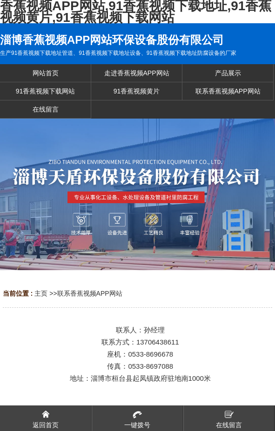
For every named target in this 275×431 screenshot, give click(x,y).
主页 (40, 293)
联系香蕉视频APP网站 (89, 293)
